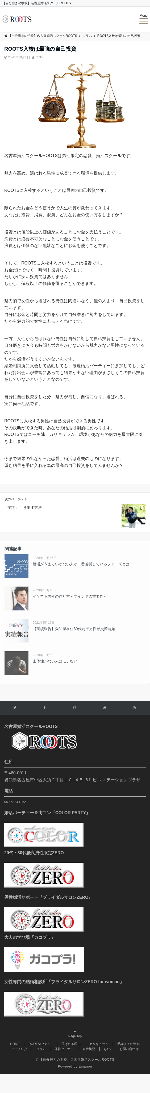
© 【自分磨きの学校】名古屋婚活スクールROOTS (75, 1059)
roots (39, 57)
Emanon (85, 1066)
